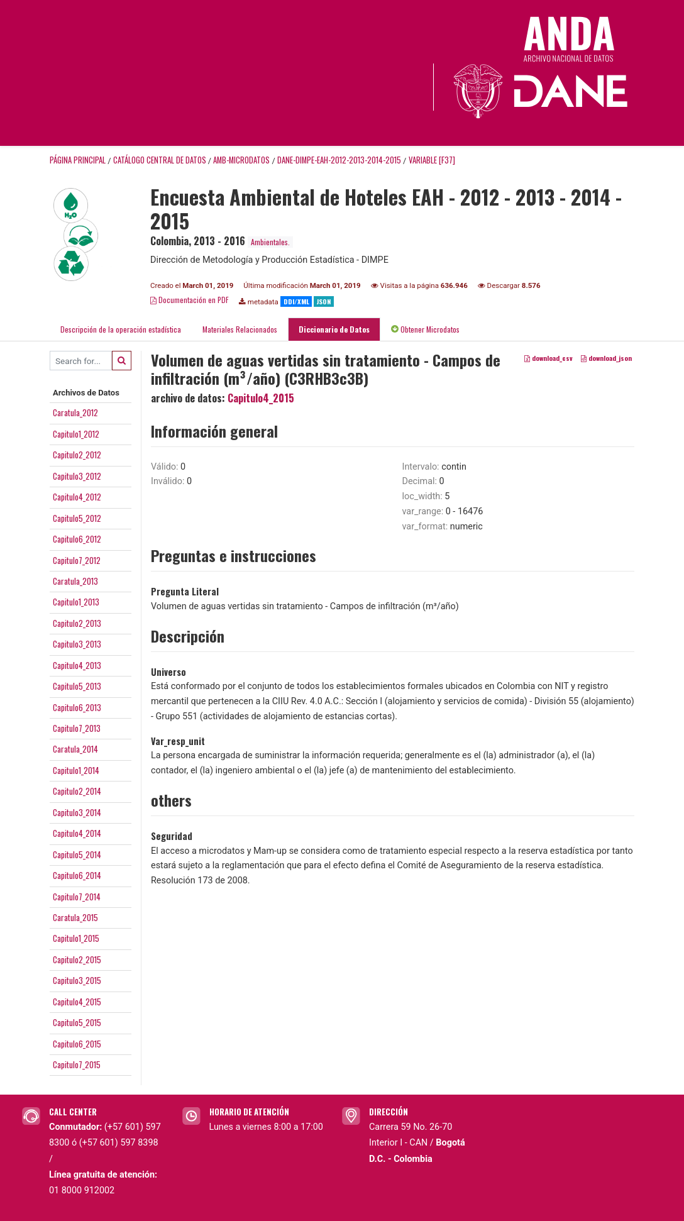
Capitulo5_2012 (77, 518)
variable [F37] (432, 160)
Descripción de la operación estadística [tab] (120, 329)
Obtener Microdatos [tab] (425, 329)
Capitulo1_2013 (76, 601)
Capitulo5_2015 (77, 1022)
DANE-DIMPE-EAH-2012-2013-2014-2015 (339, 160)
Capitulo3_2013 (77, 644)
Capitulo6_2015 (77, 1043)
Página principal (78, 160)
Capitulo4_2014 (77, 833)
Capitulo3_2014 (77, 812)
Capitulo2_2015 (77, 959)
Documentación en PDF (189, 299)
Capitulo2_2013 (77, 623)
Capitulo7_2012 (77, 560)
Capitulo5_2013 (77, 686)
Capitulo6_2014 (77, 875)
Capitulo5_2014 (77, 854)
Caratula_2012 (75, 412)
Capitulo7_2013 (77, 728)
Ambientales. (270, 241)
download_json (606, 358)
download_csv (548, 358)
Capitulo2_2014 (77, 791)
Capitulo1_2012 (76, 434)
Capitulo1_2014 (76, 770)
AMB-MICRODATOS (241, 160)
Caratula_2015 (75, 917)
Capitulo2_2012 (77, 454)
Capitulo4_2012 (77, 496)
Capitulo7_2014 (77, 896)
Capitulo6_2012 (77, 539)
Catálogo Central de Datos (159, 160)
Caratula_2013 (75, 581)
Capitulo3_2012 (77, 476)
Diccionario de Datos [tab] (334, 329)
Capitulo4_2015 (77, 1001)
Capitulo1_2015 (76, 938)
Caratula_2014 (75, 749)
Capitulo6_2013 (77, 707)
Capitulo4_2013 (77, 665)
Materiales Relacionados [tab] (239, 329)
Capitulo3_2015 (77, 980)
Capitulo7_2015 (77, 1064)
